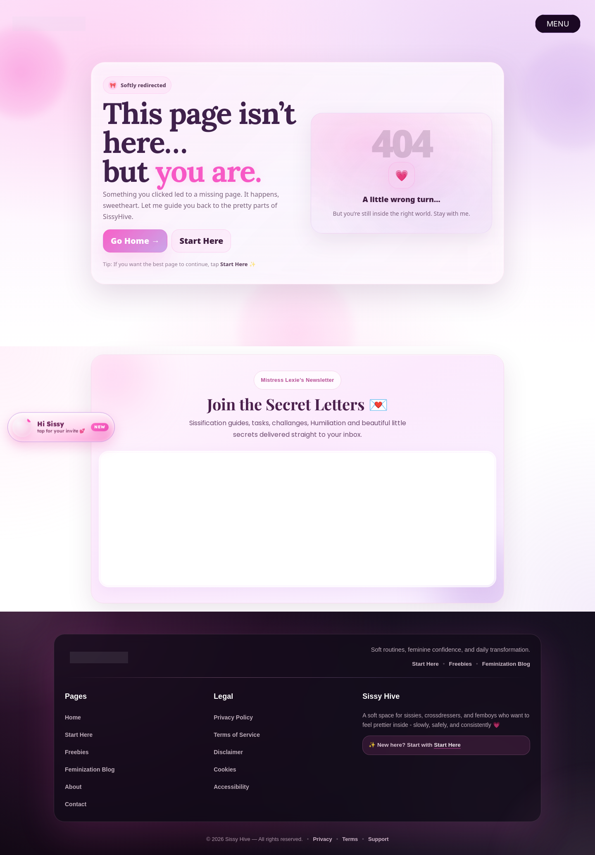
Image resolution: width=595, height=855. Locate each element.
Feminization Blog (506, 664)
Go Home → (135, 240)
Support (378, 839)
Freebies (460, 664)
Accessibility (231, 787)
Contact (75, 804)
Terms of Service (237, 734)
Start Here (201, 240)
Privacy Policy (233, 717)
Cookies (225, 769)
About (73, 787)
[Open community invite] (61, 426)
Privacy (322, 839)
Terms (350, 839)
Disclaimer (228, 752)
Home (73, 717)
